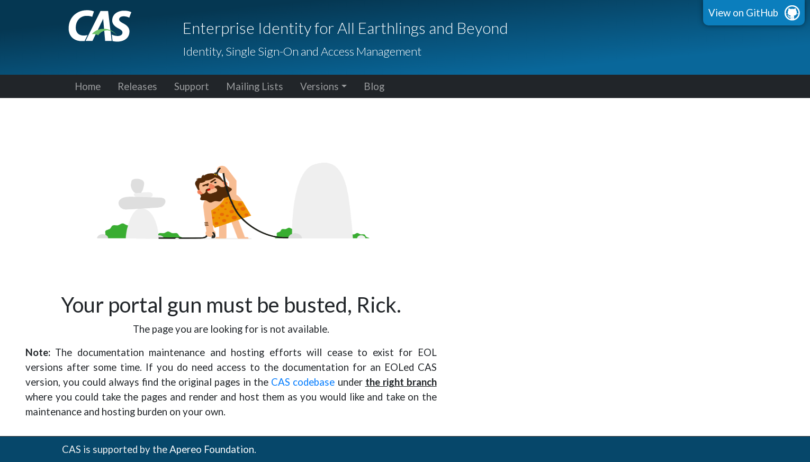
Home (88, 86)
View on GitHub (743, 13)
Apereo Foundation (211, 449)
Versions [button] (319, 86)
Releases (137, 86)
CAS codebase (303, 382)
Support (191, 86)
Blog (374, 86)
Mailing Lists (254, 86)
